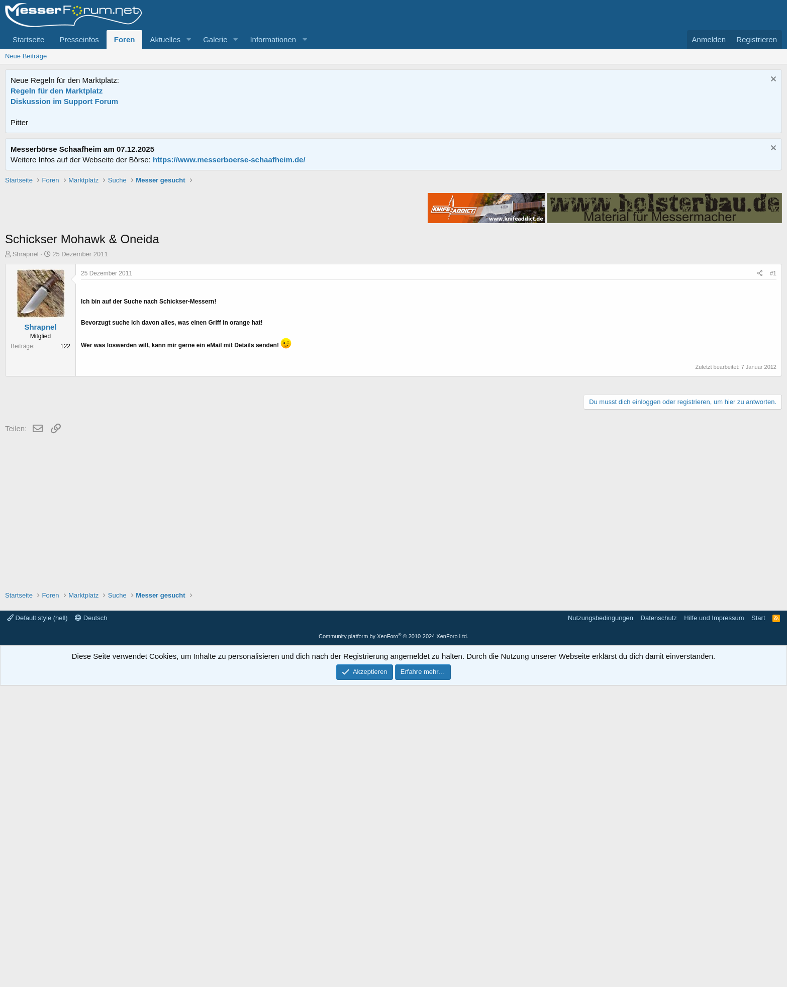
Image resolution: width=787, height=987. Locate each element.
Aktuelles (165, 39)
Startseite (28, 39)
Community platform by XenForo (393, 938)
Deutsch (91, 919)
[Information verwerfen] (772, 80)
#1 (773, 416)
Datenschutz (659, 919)
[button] (188, 39)
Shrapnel (26, 397)
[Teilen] (760, 417)
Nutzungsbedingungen (600, 919)
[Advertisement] (393, 245)
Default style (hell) (37, 919)
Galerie (215, 39)
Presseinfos (79, 39)
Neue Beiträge (26, 56)
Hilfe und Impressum (714, 919)
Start (758, 919)
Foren (124, 39)
